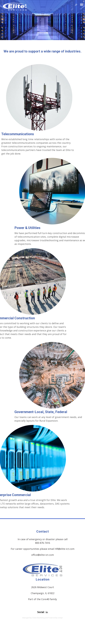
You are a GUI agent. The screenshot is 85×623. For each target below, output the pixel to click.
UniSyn (60, 618)
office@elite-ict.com (42, 554)
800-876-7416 (42, 542)
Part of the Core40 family (42, 599)
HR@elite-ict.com (64, 548)
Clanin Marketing (38, 618)
